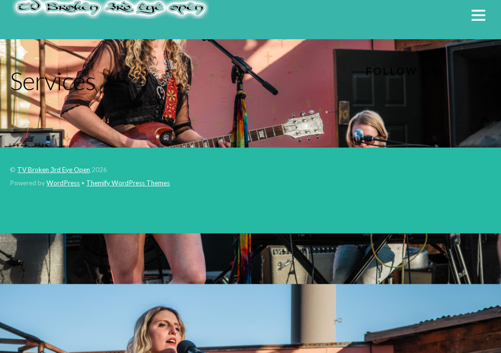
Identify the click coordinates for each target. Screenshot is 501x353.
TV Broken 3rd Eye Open (53, 170)
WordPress (63, 183)
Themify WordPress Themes (128, 183)
